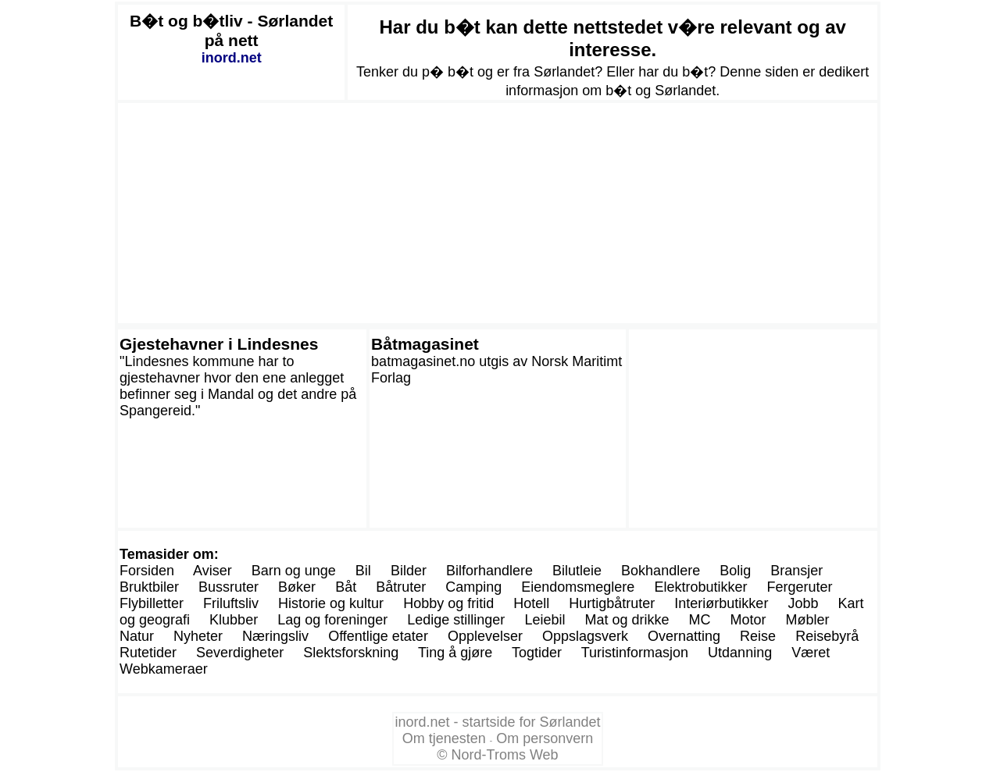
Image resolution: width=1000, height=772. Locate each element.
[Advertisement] (498, 213)
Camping (473, 587)
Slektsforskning (350, 652)
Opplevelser (485, 636)
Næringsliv (275, 636)
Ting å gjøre (455, 652)
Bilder (409, 570)
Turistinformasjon (634, 652)
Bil (363, 570)
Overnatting (684, 636)
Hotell (531, 603)
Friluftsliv (231, 603)
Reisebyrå (827, 636)
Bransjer (796, 570)
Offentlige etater (378, 636)
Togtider (537, 652)
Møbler (808, 620)
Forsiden (147, 570)
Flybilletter (152, 603)
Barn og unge (294, 570)
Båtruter (401, 587)
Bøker (297, 587)
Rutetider (148, 652)
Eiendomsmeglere (577, 587)
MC (700, 620)
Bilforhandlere (489, 570)
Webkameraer (164, 669)
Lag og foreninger (332, 620)
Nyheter (198, 636)
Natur (137, 636)
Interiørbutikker (721, 603)
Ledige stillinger (456, 620)
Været (810, 652)
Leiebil (544, 620)
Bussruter (228, 587)
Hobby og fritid (448, 603)
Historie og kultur (331, 603)
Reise (758, 636)
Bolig (735, 570)
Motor (748, 620)
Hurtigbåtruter (612, 603)
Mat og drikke (626, 620)
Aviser (212, 570)
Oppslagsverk (585, 636)
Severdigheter (240, 652)
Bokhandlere (660, 570)
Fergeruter (799, 587)
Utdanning (740, 652)
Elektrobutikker (700, 587)
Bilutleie (577, 570)
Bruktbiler (149, 587)
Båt (345, 587)
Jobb (803, 603)
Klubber (233, 620)
